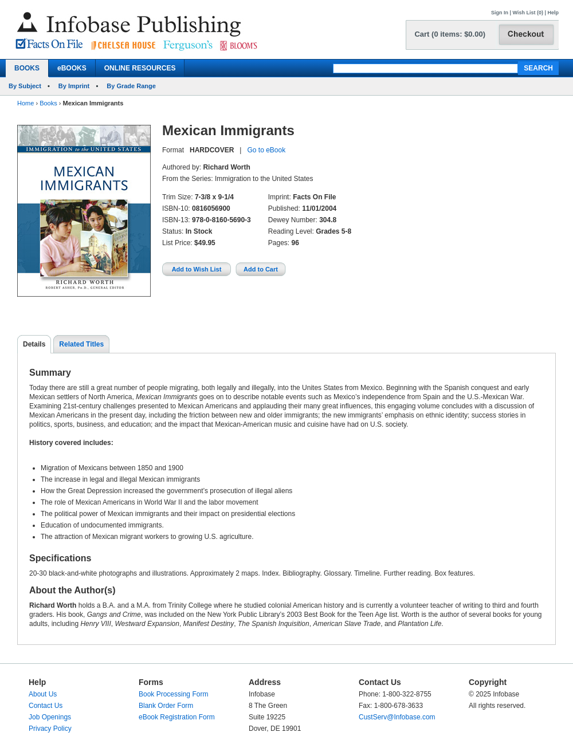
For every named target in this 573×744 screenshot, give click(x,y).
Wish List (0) (528, 12)
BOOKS (27, 68)
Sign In (499, 12)
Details (34, 344)
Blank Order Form (166, 706)
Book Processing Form (173, 694)
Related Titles (81, 344)
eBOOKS (72, 68)
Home (25, 103)
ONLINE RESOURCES (140, 68)
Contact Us (45, 706)
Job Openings (50, 717)
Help (553, 12)
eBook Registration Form (177, 717)
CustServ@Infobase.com (397, 717)
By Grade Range (131, 85)
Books (48, 103)
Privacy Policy (50, 729)
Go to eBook (266, 150)
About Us (43, 694)
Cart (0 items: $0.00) (449, 34)
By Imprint (73, 85)
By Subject (25, 85)
